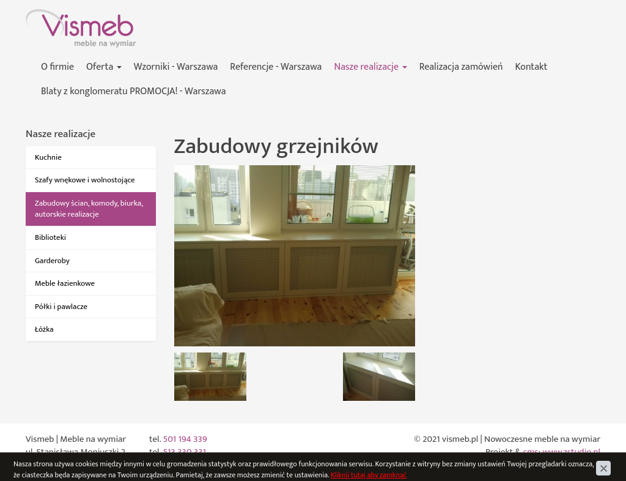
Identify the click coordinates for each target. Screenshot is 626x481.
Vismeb (40, 15)
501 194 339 (185, 439)
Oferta (104, 67)
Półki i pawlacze (61, 306)
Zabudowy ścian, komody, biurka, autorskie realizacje (89, 209)
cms (531, 452)
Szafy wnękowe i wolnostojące (85, 180)
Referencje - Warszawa (276, 67)
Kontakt (531, 67)
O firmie (57, 67)
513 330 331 (184, 452)
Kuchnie (48, 157)
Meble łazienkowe (65, 283)
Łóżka (44, 329)
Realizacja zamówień (461, 67)
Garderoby (52, 260)
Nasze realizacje (370, 67)
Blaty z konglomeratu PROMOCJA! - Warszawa (133, 91)
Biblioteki (50, 237)
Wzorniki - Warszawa (176, 67)
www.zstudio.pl (571, 452)
